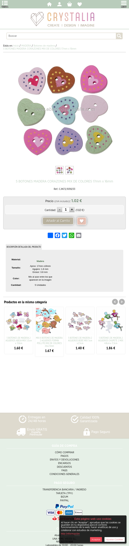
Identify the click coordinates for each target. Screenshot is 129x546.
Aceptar (96, 539)
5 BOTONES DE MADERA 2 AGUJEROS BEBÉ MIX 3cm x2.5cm (80, 340)
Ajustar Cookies (114, 539)
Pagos (64, 456)
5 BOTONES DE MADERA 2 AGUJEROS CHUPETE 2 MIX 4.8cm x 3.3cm (110, 340)
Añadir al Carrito (58, 221)
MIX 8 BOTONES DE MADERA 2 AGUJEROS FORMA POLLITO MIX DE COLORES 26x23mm (49, 341)
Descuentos (64, 467)
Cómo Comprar (64, 452)
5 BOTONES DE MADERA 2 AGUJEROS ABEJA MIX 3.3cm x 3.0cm (19, 340)
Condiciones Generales (64, 474)
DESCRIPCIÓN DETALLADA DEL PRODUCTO (24, 246)
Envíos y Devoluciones (64, 459)
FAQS (64, 470)
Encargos (64, 463)
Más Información (70, 533)
